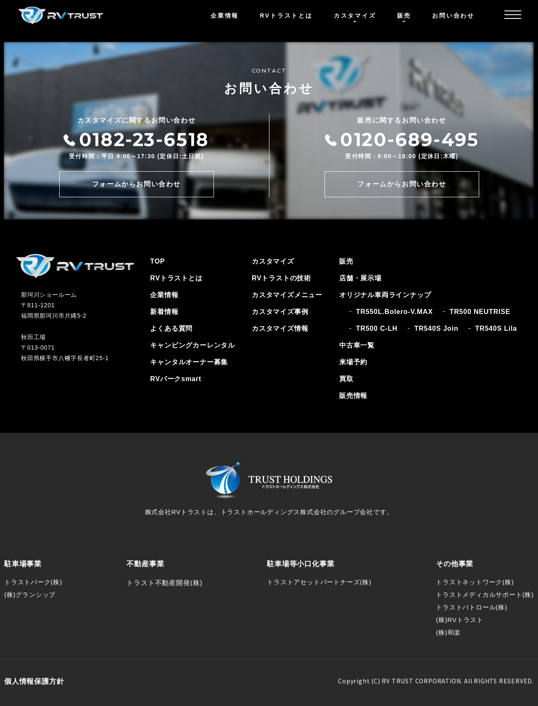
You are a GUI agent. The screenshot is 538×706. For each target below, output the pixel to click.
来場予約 (353, 362)
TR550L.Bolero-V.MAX (394, 311)
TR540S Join (436, 328)
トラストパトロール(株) (471, 607)
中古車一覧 (356, 345)
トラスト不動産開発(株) (164, 582)
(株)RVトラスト (459, 619)
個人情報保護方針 (34, 681)
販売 (346, 261)
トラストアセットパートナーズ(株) (319, 582)
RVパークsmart (175, 378)
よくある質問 (171, 328)
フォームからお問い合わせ (136, 184)
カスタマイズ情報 (280, 328)
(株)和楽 (448, 632)
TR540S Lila (496, 328)
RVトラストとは (286, 15)
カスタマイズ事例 (280, 311)
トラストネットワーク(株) (475, 582)
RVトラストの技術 (281, 278)
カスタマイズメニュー (287, 294)
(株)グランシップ (29, 594)
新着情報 (164, 311)
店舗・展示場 (360, 278)
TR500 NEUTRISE (480, 311)
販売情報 (353, 395)
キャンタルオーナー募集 (189, 362)
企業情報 (225, 15)
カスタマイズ (273, 261)
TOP (157, 261)
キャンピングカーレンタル (192, 345)
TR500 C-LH (377, 328)
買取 (346, 378)
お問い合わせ (453, 15)
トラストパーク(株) (33, 582)
